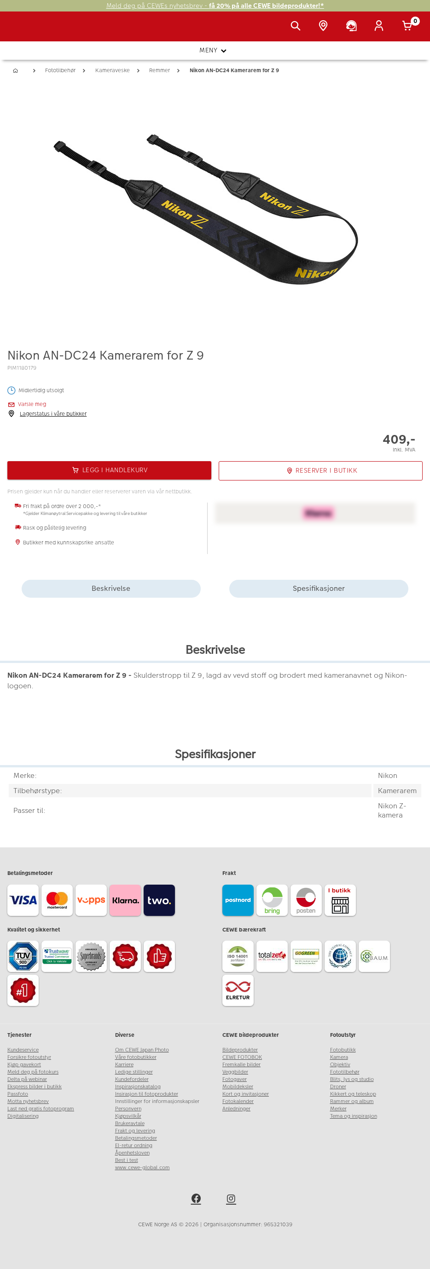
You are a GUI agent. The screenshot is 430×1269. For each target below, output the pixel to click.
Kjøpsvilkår (128, 1116)
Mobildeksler (237, 1086)
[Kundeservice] (353, 26)
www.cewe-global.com (142, 1167)
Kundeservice (23, 1049)
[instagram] (232, 1200)
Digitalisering (23, 1116)
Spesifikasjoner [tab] (319, 588)
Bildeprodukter (240, 1049)
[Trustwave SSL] (58, 958)
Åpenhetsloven (132, 1152)
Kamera (339, 1057)
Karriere (124, 1064)
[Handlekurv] (409, 26)
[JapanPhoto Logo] (26, 31)
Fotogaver (234, 1079)
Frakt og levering (135, 1130)
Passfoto (17, 1094)
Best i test (126, 1160)
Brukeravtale (130, 1123)
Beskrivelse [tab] (111, 588)
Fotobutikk (343, 1049)
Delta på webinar (27, 1079)
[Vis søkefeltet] (297, 26)
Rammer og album (352, 1101)
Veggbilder (235, 1072)
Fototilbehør (345, 1072)
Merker (338, 1108)
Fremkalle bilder (241, 1064)
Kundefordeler (132, 1079)
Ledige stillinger (134, 1072)
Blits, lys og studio (352, 1079)
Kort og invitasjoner (245, 1094)
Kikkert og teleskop (353, 1094)
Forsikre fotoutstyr (29, 1057)
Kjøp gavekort (24, 1064)
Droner (338, 1086)
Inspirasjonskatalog (138, 1086)
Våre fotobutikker (136, 1057)
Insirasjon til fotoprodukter (146, 1094)
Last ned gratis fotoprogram (40, 1108)
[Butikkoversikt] (325, 26)
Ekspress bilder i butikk (34, 1086)
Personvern (128, 1108)
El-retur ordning (133, 1145)
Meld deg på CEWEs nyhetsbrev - (215, 5)
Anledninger (236, 1108)
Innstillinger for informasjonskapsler (157, 1101)
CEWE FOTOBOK (242, 1057)
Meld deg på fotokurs (32, 1072)
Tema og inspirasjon (353, 1116)
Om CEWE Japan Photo (142, 1049)
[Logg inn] (381, 26)
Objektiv (340, 1064)
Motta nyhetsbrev (28, 1101)
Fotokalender (238, 1101)
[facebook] (197, 1200)
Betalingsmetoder (136, 1138)
